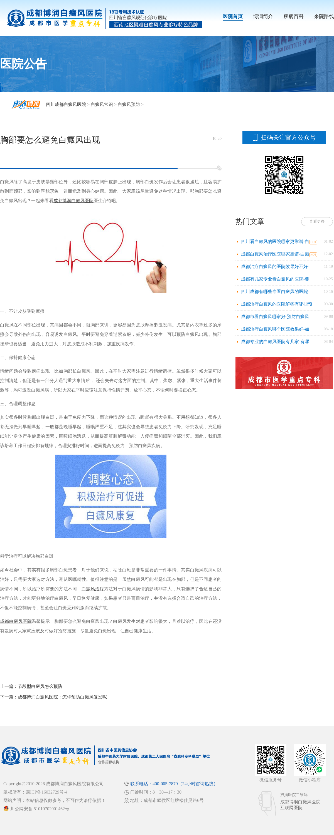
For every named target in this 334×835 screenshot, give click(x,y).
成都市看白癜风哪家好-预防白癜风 (275, 316)
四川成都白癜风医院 (66, 104)
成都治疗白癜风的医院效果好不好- (275, 266)
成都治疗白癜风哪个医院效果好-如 (275, 329)
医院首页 (233, 16)
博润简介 (263, 16)
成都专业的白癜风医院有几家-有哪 (275, 341)
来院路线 (324, 16)
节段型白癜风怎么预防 (40, 686)
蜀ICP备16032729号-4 (46, 792)
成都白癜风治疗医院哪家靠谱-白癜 (275, 254)
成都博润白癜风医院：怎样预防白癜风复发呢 (62, 697)
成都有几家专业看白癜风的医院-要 (275, 279)
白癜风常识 (102, 104)
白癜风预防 (129, 104)
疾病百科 (294, 16)
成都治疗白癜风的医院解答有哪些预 (276, 304)
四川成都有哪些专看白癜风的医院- (275, 291)
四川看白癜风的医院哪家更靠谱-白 (275, 241)
